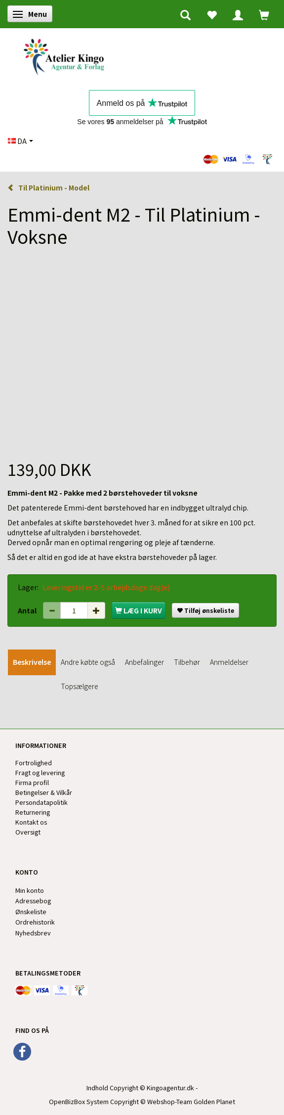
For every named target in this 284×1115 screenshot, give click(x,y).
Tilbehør (187, 662)
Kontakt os (31, 822)
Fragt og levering (40, 772)
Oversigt (28, 831)
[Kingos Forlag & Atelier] (67, 55)
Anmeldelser (229, 662)
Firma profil (32, 782)
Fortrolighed (33, 762)
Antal (28, 610)
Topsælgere (79, 686)
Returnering (32, 812)
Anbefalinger (144, 662)
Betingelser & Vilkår (43, 792)
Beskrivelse (32, 662)
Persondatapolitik (41, 802)
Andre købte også (88, 662)
